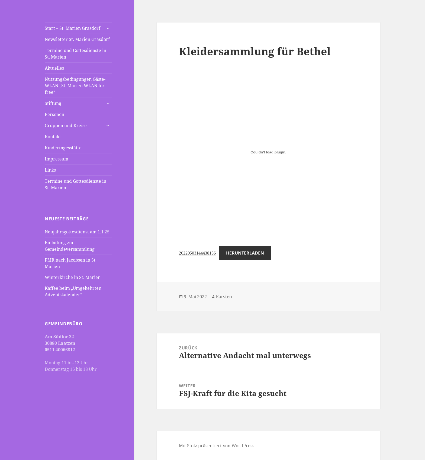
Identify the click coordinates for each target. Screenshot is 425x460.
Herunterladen (245, 253)
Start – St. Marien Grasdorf (72, 28)
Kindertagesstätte (63, 148)
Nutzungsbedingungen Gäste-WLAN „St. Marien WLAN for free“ (75, 85)
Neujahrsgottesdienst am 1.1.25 (77, 232)
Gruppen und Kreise (66, 125)
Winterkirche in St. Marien (73, 277)
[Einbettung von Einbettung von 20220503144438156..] (268, 152)
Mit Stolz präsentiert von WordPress (216, 446)
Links (50, 170)
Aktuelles (54, 68)
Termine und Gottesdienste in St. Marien (75, 53)
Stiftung (53, 103)
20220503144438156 (197, 253)
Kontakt (53, 137)
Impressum (56, 159)
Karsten (224, 297)
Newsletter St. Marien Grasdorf (77, 39)
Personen (54, 114)
